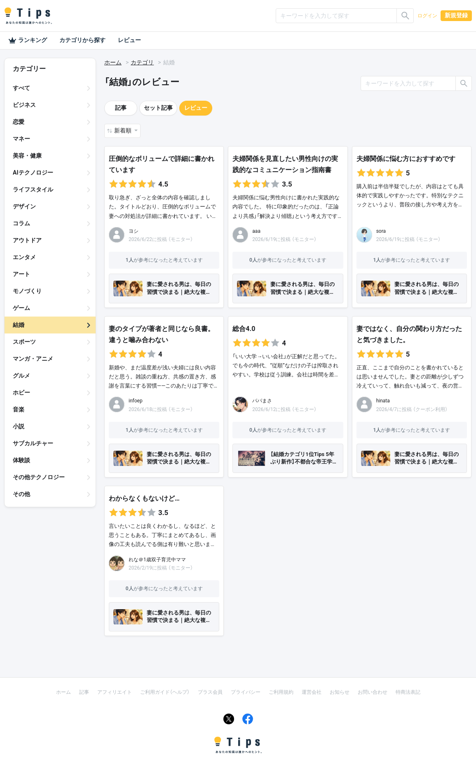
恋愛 (18, 121)
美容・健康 (27, 155)
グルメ (21, 375)
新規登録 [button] (456, 15)
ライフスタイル (33, 189)
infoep (136, 401)
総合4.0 (243, 329)
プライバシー (245, 692)
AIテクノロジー (33, 172)
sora (381, 231)
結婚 (18, 324)
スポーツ (24, 341)
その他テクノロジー (39, 477)
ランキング (27, 40)
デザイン (24, 206)
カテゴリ (142, 62)
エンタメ (24, 257)
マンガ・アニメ (33, 358)
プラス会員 (210, 692)
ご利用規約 (281, 692)
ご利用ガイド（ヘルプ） (165, 692)
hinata (383, 401)
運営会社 (311, 692)
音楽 (18, 409)
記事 (121, 107)
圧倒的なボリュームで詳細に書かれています (161, 164)
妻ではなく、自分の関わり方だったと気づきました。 (409, 334)
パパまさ (262, 401)
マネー (21, 138)
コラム (21, 223)
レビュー (129, 40)
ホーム (113, 62)
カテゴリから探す (82, 40)
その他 (21, 494)
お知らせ (339, 692)
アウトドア (27, 240)
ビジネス (24, 105)
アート (21, 274)
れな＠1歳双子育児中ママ (157, 560)
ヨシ (133, 231)
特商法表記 (408, 692)
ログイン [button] (427, 16)
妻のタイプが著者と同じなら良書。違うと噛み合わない (161, 334)
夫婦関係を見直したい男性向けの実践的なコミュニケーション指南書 (285, 164)
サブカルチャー (33, 443)
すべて (21, 88)
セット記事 (158, 107)
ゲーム (21, 308)
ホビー (21, 392)
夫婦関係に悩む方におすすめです (405, 159)
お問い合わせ (372, 692)
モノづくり (27, 291)
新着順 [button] (123, 130)
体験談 (21, 460)
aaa (256, 231)
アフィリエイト (114, 692)
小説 (18, 426)
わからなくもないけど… (144, 498)
